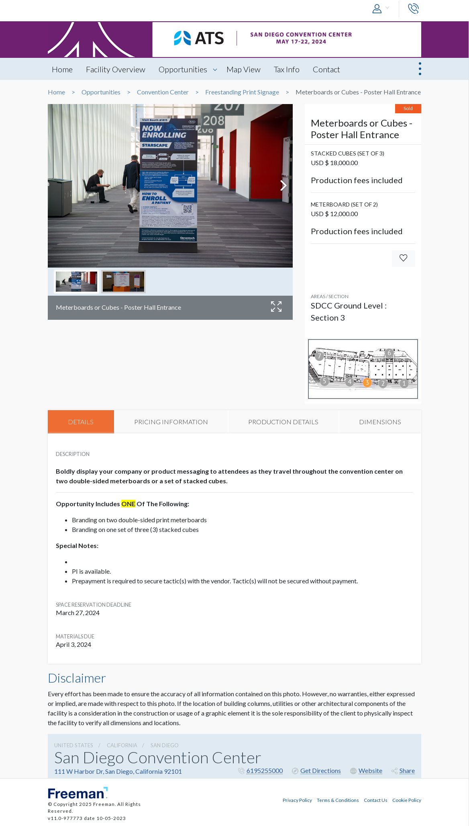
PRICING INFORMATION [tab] (171, 421)
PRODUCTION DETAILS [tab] (283, 421)
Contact (326, 69)
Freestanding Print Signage (242, 92)
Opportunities (183, 69)
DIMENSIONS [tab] (380, 421)
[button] (382, 9)
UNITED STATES (73, 745)
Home (62, 69)
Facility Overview (115, 69)
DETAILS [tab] (81, 421)
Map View (243, 69)
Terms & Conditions (338, 800)
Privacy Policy (297, 800)
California (122, 745)
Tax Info (287, 69)
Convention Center (163, 92)
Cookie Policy (406, 800)
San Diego (165, 745)
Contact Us (375, 800)
